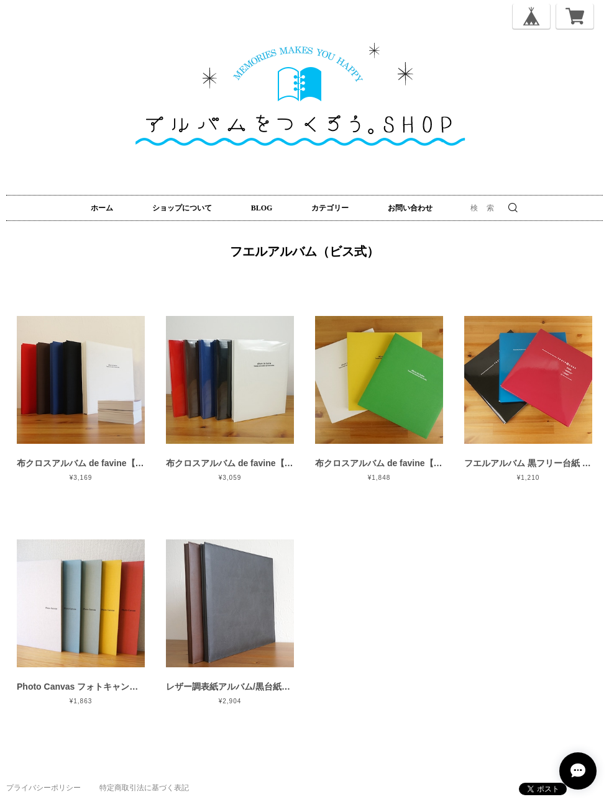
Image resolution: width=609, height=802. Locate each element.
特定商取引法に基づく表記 (144, 787)
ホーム (102, 208)
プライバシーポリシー (43, 787)
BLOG (262, 208)
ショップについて (182, 208)
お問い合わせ (410, 208)
